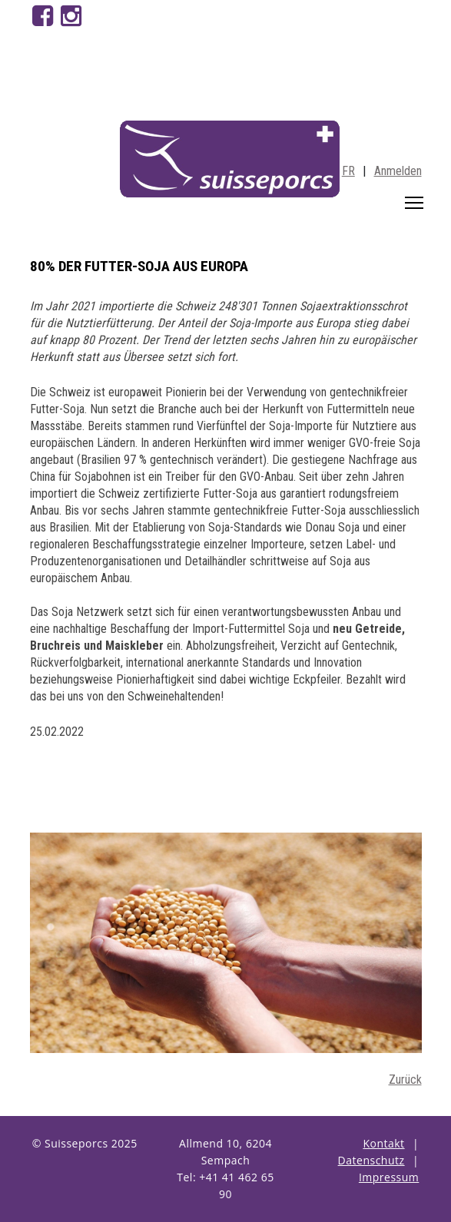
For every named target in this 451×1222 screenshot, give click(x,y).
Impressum (389, 1177)
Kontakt (383, 1143)
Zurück (405, 1079)
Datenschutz (371, 1160)
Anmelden (398, 171)
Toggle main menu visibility (415, 199)
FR (348, 171)
